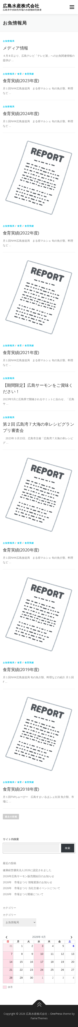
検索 (67, 848)
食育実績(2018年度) (21, 789)
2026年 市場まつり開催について (23, 894)
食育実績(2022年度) (21, 233)
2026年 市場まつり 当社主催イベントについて (31, 888)
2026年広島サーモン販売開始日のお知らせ (28, 876)
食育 (19, 73)
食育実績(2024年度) (21, 113)
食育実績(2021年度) (21, 352)
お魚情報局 (8, 40)
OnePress (56, 1013)
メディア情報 (15, 48)
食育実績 (29, 73)
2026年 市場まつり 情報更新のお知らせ (27, 882)
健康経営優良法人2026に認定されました (27, 870)
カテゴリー (9, 914)
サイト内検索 (11, 839)
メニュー (72, 7)
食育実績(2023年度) (21, 80)
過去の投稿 (11, 816)
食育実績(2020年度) (21, 550)
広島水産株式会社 (21, 5)
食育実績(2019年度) (21, 669)
